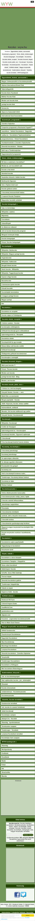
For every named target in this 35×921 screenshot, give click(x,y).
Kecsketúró (24, 64)
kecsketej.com (6, 470)
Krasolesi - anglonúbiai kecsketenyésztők (16, 619)
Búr (3, 303)
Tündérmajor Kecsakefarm (11, 661)
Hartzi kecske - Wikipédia (10, 269)
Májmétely (5, 215)
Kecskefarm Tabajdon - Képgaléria (13, 561)
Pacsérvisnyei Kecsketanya (11, 634)
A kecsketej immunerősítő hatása (13, 192)
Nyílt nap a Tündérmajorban (11, 150)
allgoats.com (6, 615)
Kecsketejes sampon (9, 715)
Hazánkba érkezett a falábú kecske (13, 177)
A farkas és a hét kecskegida (11, 388)
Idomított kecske (7, 173)
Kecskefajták (20, 56)
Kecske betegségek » (10, 204)
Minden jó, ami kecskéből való (12, 166)
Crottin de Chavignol (9, 427)
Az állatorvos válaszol (9, 227)
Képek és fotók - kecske (10, 592)
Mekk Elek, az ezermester (10, 396)
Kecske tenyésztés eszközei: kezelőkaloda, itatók (16, 533)
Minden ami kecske (8, 373)
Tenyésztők (5, 657)
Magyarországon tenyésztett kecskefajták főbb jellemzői (17, 528)
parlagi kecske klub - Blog (10, 377)
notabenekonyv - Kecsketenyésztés (14, 692)
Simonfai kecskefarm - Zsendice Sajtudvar (16, 653)
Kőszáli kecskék (7, 288)
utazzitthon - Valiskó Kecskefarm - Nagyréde (17, 131)
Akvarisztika (6, 772)
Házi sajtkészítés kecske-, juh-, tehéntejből (16, 680)
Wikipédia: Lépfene (8, 212)
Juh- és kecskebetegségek (11, 676)
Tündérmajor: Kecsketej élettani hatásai (15, 477)
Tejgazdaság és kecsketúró (11, 546)
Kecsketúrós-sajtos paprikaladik (13, 542)
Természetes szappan (9, 726)
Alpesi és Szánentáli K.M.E (11, 112)
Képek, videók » (8, 554)
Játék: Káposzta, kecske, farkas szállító (15, 403)
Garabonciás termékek (9, 703)
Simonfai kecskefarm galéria (11, 580)
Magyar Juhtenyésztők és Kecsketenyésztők (17, 81)
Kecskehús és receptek (9, 311)
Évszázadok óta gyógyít (10, 466)
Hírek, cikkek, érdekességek (25, 54)
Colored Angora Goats (9, 603)
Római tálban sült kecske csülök (13, 346)
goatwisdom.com (7, 611)
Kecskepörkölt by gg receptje (12, 342)
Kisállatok (5, 753)
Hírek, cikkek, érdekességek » (13, 158)
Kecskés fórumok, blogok (25, 59)
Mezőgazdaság (7, 749)
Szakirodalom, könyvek (18, 70)
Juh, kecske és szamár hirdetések (13, 707)
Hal (3, 768)
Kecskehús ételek (8, 338)
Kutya (3, 764)
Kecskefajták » (7, 246)
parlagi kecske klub (8, 104)
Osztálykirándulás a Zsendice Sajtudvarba (16, 142)
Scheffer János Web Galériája (12, 573)
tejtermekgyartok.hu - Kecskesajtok (14, 430)
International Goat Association (12, 116)
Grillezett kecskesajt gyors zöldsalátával (15, 331)
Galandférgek (6, 223)
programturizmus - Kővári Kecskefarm (15, 139)
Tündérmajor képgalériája (10, 584)
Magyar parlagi (7, 300)
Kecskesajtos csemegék (10, 357)
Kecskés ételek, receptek (10, 59)
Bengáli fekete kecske (9, 265)
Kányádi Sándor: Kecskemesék (12, 415)
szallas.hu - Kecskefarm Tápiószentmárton (16, 135)
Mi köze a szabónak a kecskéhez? (13, 162)
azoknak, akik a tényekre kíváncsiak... (14, 516)
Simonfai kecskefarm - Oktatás (12, 146)
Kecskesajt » (6, 419)
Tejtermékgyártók (7, 89)
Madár (4, 761)
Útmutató (5, 684)
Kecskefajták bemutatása (10, 292)
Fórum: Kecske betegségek (11, 242)
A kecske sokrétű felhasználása (12, 500)
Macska (4, 776)
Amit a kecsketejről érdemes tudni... (14, 473)
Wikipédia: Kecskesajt (9, 423)
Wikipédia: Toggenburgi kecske (12, 273)
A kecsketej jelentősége (10, 450)
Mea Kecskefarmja (8, 642)
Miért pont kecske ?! (8, 365)
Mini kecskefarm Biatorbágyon (12, 668)
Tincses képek (6, 576)
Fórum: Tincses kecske (9, 369)
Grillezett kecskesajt (8, 350)
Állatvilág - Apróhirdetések (11, 722)
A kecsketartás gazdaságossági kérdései (15, 523)
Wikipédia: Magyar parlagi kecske (13, 254)
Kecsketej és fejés (8, 481)
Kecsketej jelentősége (9, 454)
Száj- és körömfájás (8, 208)
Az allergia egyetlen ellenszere (12, 462)
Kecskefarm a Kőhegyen (10, 665)
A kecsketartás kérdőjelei (10, 512)
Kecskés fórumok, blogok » (12, 361)
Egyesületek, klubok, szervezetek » (15, 77)
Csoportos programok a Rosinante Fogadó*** (17, 127)
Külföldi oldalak (13, 67)
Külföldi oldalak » (8, 596)
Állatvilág (5, 745)
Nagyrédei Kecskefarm (9, 638)
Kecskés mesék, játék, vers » (12, 384)
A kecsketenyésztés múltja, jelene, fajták (15, 496)
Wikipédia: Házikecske (9, 250)
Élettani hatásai (7, 485)
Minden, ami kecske (8, 380)
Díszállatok (5, 757)
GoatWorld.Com (7, 607)
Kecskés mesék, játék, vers (10, 62)
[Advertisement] (17, 27)
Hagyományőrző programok (11, 154)
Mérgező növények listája (10, 234)
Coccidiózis (6, 219)
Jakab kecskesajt (7, 711)
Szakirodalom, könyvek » (11, 672)
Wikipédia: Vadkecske (9, 261)
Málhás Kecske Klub (8, 96)
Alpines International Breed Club (13, 85)
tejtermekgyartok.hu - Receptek (12, 334)
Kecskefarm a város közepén (11, 557)
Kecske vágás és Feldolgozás (12, 315)
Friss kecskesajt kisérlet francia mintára (15, 442)
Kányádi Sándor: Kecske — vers (13, 392)
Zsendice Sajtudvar (8, 123)
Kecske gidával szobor (9, 188)
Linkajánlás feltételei (18, 912)
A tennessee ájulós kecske (11, 284)
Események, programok (9, 54)
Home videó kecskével (9, 565)
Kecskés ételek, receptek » (12, 319)
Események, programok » (11, 120)
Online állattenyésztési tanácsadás (13, 493)
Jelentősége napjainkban (10, 504)
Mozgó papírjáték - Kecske (11, 400)
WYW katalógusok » (9, 742)
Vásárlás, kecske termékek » (12, 699)
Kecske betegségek (9, 56)
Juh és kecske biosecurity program (14, 231)
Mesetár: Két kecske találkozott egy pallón (16, 411)
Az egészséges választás (10, 458)
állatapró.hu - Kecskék (9, 718)
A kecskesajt (6, 438)
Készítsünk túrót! (7, 549)
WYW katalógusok (22, 72)
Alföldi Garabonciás (8, 630)
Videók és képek (7, 588)
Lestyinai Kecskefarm (9, 649)
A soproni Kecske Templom (11, 196)
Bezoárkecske (6, 280)
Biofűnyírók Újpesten (9, 181)
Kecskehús (28, 56)
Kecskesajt (22, 62)
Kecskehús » (6, 307)
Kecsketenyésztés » (9, 489)
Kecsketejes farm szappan (11, 738)
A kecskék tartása (8, 519)
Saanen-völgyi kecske (9, 277)
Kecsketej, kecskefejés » (11, 447)
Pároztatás (5, 508)
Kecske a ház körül (8, 169)
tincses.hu (5, 108)
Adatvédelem (6, 912)
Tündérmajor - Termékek (10, 730)
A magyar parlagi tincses (10, 296)
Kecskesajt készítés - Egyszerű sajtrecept (16, 434)
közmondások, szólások (10, 407)
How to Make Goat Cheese (11, 622)
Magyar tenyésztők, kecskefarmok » (15, 626)
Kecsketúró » (7, 538)
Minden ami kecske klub (10, 100)
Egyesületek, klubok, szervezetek (20, 51)
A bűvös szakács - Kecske (10, 323)
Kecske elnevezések (8, 688)
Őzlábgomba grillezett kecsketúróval (14, 353)
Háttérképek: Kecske (9, 569)
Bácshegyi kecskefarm (9, 646)
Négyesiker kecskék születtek (12, 200)
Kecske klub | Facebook (10, 93)
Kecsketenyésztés (15, 64)
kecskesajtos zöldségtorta (10, 327)
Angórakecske (6, 258)
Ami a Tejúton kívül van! (10, 185)
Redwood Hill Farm (8, 600)
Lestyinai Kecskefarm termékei (12, 734)
